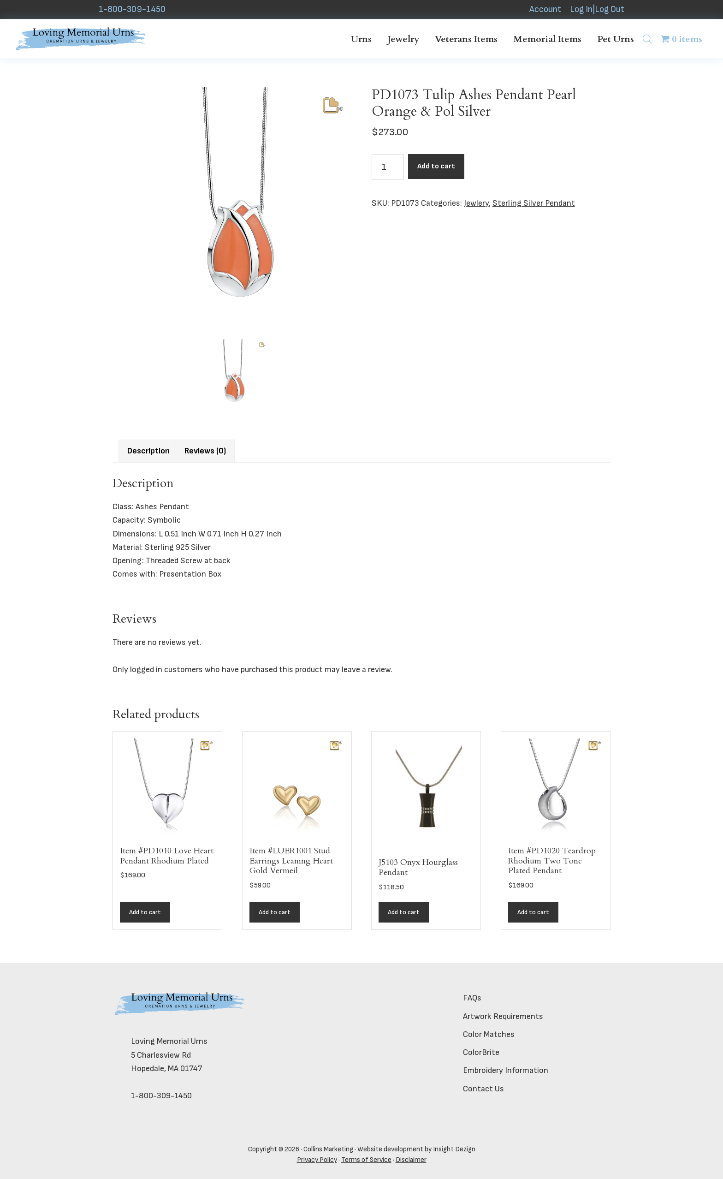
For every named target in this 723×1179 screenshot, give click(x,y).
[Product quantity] (388, 167)
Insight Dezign (454, 1149)
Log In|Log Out (597, 9)
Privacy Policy (317, 1159)
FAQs (472, 998)
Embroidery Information (505, 1070)
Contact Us (483, 1089)
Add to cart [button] (145, 912)
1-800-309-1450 (132, 9)
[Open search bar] (647, 39)
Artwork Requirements (503, 1016)
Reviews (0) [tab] (205, 451)
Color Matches (489, 1034)
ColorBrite (481, 1052)
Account (545, 9)
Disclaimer (411, 1159)
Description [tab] (148, 451)
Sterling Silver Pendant (533, 203)
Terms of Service (366, 1159)
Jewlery (476, 203)
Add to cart (436, 166)
